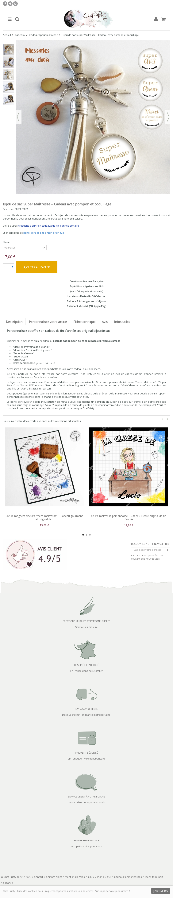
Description (14, 322)
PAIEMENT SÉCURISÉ (86, 752)
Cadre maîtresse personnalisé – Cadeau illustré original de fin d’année (128, 517)
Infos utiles (122, 322)
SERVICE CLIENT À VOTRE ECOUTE (86, 796)
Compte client (54, 877)
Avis (105, 322)
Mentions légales (75, 877)
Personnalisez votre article (48, 322)
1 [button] (83, 535)
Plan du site (104, 877)
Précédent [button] (18, 117)
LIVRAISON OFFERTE (86, 709)
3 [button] (90, 535)
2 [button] (86, 535)
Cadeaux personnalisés (128, 877)
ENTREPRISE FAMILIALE (86, 840)
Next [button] (167, 419)
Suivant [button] (168, 117)
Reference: (8, 209)
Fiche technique (84, 322)
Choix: (6, 242)
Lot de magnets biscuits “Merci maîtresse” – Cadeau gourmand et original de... (44, 517)
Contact (38, 877)
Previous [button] (162, 419)
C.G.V (91, 877)
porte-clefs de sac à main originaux (43, 232)
